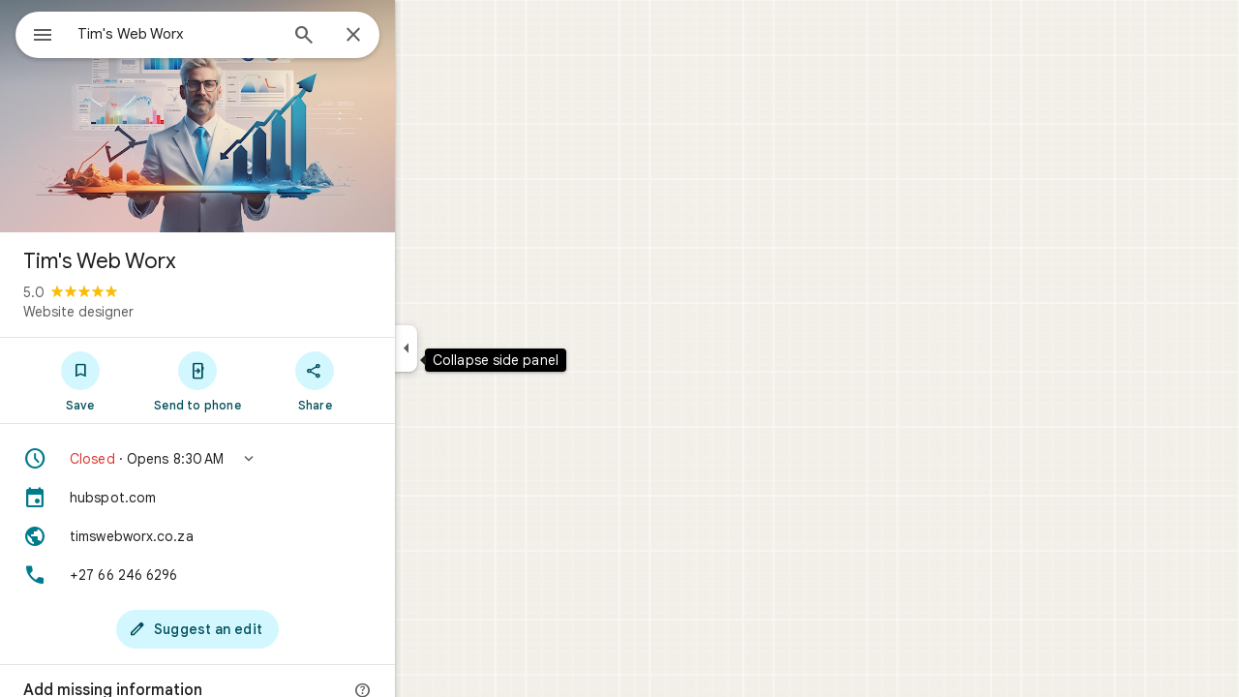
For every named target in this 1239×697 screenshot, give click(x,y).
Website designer (148, 311)
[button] (267, 458)
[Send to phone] (266, 380)
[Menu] (35, 32)
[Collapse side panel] (476, 348)
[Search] (373, 37)
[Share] (384, 380)
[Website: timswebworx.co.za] (267, 536)
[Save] (149, 380)
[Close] (423, 36)
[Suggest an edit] (267, 629)
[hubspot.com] (267, 497)
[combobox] (227, 33)
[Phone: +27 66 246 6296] (267, 575)
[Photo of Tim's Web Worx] (267, 116)
